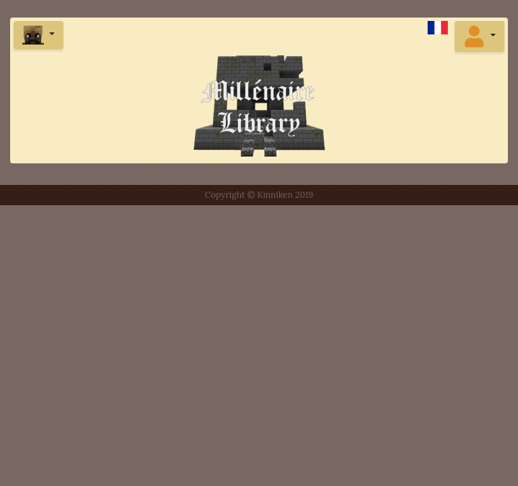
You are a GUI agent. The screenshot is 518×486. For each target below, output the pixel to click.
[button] (480, 36)
